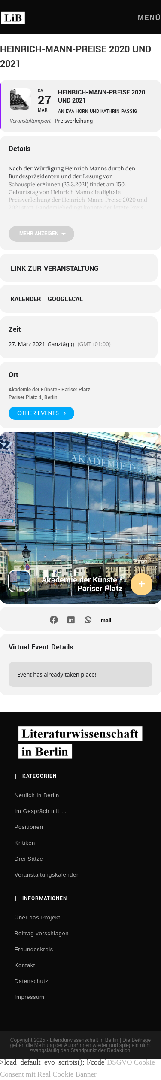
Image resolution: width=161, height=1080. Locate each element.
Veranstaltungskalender (47, 874)
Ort (13, 375)
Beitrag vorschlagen (42, 933)
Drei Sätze (29, 859)
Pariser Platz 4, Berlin (33, 397)
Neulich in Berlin (37, 795)
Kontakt (25, 965)
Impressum (30, 997)
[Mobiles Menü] (142, 17)
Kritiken (25, 843)
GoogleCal (65, 299)
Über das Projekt (37, 917)
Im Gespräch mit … (41, 811)
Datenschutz (32, 981)
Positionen (29, 827)
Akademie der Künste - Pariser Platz (49, 390)
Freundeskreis (34, 949)
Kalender (26, 299)
